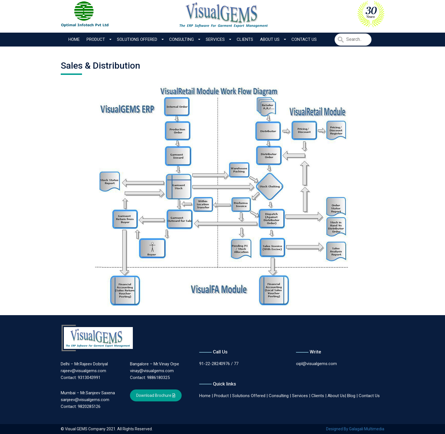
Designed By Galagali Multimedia (355, 429)
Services (215, 39)
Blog (351, 395)
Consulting (181, 39)
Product (96, 39)
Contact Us (304, 39)
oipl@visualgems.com (316, 363)
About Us (270, 39)
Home (74, 39)
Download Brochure (155, 395)
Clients (245, 39)
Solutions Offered (137, 39)
